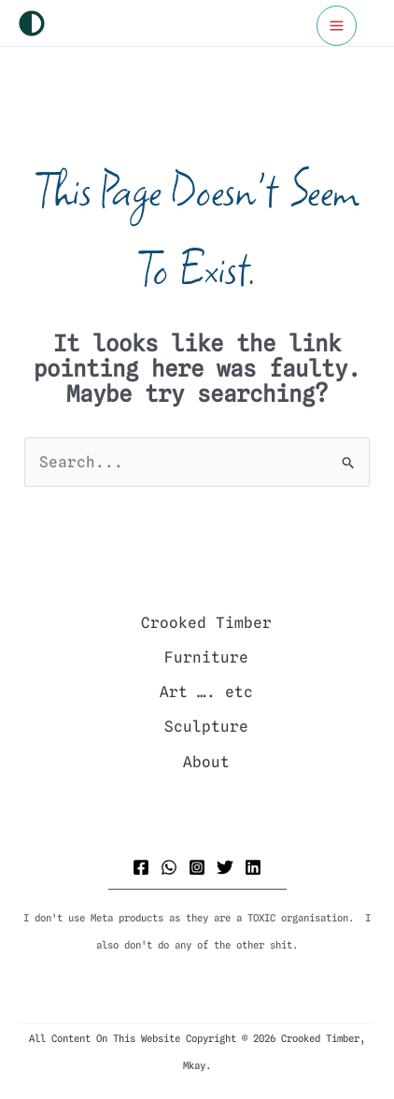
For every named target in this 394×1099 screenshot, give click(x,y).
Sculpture (206, 726)
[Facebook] (141, 867)
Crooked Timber (206, 623)
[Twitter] (225, 867)
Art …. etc (206, 692)
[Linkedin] (253, 867)
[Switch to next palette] (32, 23)
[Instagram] (197, 867)
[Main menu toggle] (337, 26)
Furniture (206, 657)
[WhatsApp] (169, 867)
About (206, 762)
